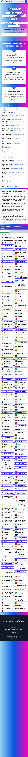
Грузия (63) (18, 334)
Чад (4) (17, 576)
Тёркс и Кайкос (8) (7, 546)
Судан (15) (18, 524)
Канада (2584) (6, 374)
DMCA (14, 632)
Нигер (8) (5, 444)
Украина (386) (19, 549)
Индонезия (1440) (7, 356)
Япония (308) (6, 605)
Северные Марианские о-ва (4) (21, 492)
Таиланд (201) (19, 529)
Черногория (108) (7, 580)
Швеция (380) (6, 586)
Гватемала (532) (7, 321)
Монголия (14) (6, 435)
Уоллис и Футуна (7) (8, 552)
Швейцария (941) (20, 583)
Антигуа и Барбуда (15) (21, 253)
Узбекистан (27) (7, 549)
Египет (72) (5, 346)
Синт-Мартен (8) (7, 515)
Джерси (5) (5, 340)
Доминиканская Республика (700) (20, 343)
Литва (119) (5, 407)
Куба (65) (18, 394)
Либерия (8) (19, 402)
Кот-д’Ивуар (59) (7, 394)
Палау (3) (18, 460)
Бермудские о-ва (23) (7, 272)
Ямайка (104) (19, 603)
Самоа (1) (5, 485)
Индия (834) (19, 353)
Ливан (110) (6, 404)
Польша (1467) (19, 471)
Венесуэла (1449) (20, 303)
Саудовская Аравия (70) (21, 488)
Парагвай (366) (19, 467)
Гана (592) (5, 319)
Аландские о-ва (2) (20, 240)
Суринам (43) (6, 527)
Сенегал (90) (6, 505)
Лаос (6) (5, 399)
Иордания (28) (19, 356)
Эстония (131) (19, 596)
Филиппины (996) (20, 560)
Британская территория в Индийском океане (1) (20, 286)
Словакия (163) (6, 517)
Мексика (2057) (6, 429)
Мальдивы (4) (19, 420)
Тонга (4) (5, 538)
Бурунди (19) (6, 293)
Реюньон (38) (19, 477)
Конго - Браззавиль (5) (7, 388)
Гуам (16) (5, 337)
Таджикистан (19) (7, 529)
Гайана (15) (5, 316)
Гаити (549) (19, 313)
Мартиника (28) (6, 426)
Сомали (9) (5, 524)
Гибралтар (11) (19, 327)
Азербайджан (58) (7, 240)
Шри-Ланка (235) (7, 589)
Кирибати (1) (19, 379)
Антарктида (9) (6, 253)
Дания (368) (19, 337)
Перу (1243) (5, 471)
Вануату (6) (5, 296)
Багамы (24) (6, 261)
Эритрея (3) (19, 593)
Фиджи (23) (5, 560)
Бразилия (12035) (7, 286)
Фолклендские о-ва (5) (21, 563)
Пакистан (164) (6, 460)
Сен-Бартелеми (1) (20, 497)
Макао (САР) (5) (20, 415)
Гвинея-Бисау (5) (7, 324)
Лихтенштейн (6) (20, 407)
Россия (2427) (6, 480)
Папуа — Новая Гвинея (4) (7, 467)
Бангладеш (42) (20, 261)
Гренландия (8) (19, 332)
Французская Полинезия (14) (7, 571)
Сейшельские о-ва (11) (7, 497)
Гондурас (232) (6, 329)
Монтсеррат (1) (19, 435)
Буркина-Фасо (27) (20, 291)
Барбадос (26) (6, 264)
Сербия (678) (6, 512)
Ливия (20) (18, 404)
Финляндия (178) (7, 563)
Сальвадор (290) (20, 483)
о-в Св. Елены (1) (7, 608)
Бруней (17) (5, 291)
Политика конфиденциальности (14, 629)
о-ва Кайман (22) (20, 608)
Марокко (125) (19, 423)
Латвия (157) (19, 399)
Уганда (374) (19, 546)
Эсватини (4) (6, 596)
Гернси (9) (5, 327)
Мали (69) (5, 420)
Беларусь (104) (6, 266)
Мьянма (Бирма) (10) (7, 438)
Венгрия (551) (6, 303)
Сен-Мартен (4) (6, 501)
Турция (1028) (19, 544)
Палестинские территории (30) (7, 463)
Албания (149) (6, 243)
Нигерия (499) (19, 444)
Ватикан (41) (19, 296)
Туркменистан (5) (7, 544)
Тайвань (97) (6, 532)
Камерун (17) (19, 371)
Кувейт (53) (5, 396)
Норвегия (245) (19, 454)
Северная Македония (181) (7, 492)
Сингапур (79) (19, 512)
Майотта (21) (6, 415)
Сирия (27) (18, 515)
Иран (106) (18, 358)
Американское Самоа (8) (7, 246)
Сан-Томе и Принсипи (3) (7, 488)
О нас (14, 627)
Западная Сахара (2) (7, 350)
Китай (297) (5, 382)
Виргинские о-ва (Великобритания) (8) (8, 306)
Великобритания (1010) (7, 299)
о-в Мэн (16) (19, 605)
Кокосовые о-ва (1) (20, 382)
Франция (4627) (6, 567)
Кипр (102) (18, 377)
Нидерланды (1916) (7, 447)
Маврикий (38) (19, 410)
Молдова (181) (6, 432)
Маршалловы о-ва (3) (21, 426)
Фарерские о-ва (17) (8, 556)
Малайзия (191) (20, 417)
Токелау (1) (19, 535)
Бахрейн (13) (19, 264)
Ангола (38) (5, 249)
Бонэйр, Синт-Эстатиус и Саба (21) (21, 276)
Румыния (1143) (7, 483)
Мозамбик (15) (19, 429)
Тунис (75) (18, 541)
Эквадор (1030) (19, 589)
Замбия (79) (19, 346)
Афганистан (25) (20, 259)
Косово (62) (5, 391)
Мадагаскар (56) (20, 412)
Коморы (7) (19, 385)
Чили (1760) (6, 583)
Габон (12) (5, 313)
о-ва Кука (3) (6, 611)
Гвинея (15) (19, 321)
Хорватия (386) (19, 571)
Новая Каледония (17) (7, 454)
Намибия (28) (19, 438)
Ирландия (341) (6, 361)
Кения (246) (5, 377)
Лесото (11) (5, 402)
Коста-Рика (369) (20, 391)
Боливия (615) (6, 276)
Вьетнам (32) (19, 310)
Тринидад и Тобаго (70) (21, 538)
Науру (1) (5, 441)
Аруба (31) (5, 259)
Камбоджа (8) (6, 371)
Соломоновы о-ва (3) (20, 521)
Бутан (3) (18, 293)
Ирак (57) (5, 358)
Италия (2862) (19, 364)
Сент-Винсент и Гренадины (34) (20, 505)
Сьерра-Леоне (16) (20, 527)
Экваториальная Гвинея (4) (7, 593)
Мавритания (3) (7, 412)
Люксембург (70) (7, 410)
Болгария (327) (19, 272)
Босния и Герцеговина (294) (7, 280)
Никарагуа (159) (20, 447)
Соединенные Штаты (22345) (7, 521)
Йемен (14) (5, 366)
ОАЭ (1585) (5, 457)
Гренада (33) (6, 332)
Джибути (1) (19, 340)
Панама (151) (19, 463)
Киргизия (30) (6, 379)
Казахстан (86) (19, 369)
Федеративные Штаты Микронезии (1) (21, 556)
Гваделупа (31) (19, 319)
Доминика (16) (6, 343)
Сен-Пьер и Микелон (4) (20, 501)
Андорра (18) (19, 249)
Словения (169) (19, 517)
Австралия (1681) (7, 237)
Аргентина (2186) (7, 256)
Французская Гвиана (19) (20, 567)
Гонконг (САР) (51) (20, 329)
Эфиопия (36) (6, 599)
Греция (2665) (6, 334)
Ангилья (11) (19, 246)
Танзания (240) (19, 532)
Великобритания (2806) (20, 299)
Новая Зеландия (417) (20, 450)
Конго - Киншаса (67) (20, 388)
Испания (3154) (6, 364)
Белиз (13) (18, 266)
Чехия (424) (19, 580)
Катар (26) (18, 374)
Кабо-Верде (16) (7, 369)
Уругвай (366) (19, 552)
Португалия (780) (7, 473)
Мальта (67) (5, 423)
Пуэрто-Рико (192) (20, 473)
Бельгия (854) (6, 269)
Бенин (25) (18, 269)
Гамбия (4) (18, 316)
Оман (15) (18, 457)
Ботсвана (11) (19, 281)
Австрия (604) (19, 237)
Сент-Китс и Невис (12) (7, 509)
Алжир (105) (19, 243)
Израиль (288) (6, 353)
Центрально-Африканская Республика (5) (7, 576)
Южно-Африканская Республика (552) (21, 599)
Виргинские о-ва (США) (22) (20, 306)
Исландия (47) (19, 361)
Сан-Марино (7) (20, 485)
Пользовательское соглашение (14, 631)
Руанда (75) (19, 480)
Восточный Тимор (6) (7, 310)
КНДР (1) (18, 366)
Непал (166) (19, 441)
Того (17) (5, 535)
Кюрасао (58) (19, 396)
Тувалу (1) (5, 541)
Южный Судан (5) (7, 603)
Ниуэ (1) (5, 450)
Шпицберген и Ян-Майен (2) (20, 586)
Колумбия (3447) (7, 385)
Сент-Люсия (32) (20, 509)
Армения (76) (19, 256)
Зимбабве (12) (19, 350)
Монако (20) (19, 432)
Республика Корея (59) (7, 476)
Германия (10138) (20, 324)
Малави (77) (6, 417)
